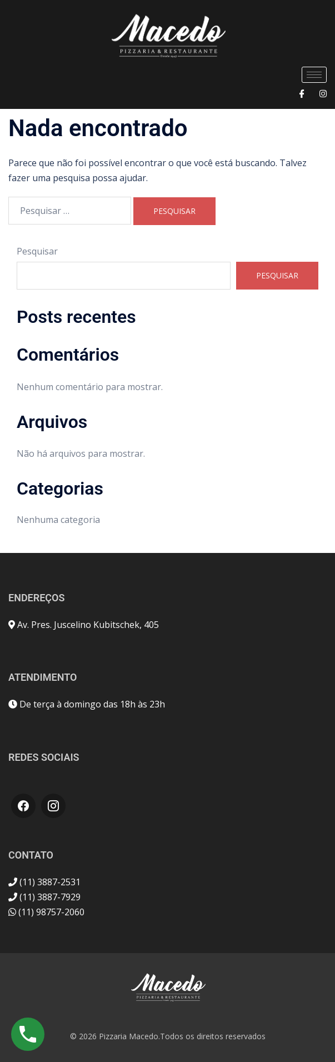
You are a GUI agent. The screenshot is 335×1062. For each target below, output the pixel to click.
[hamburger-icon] (314, 75)
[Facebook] (302, 93)
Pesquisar (37, 251)
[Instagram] (323, 93)
